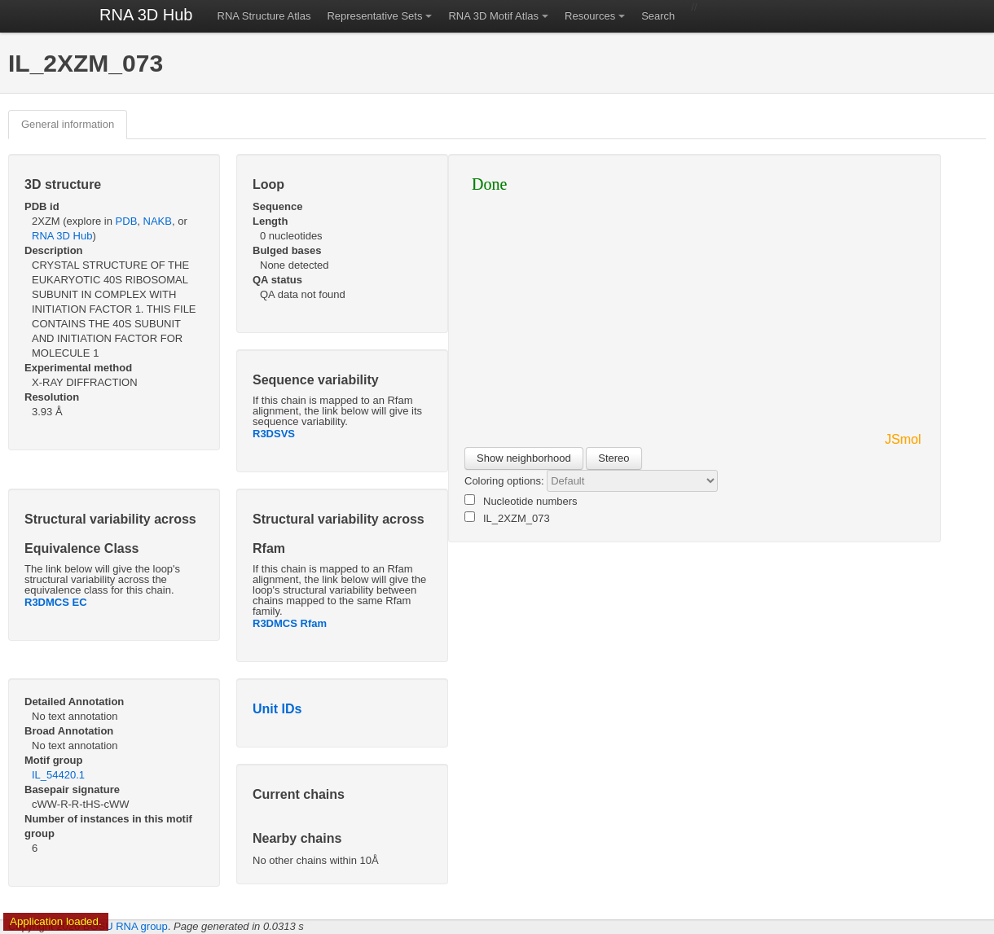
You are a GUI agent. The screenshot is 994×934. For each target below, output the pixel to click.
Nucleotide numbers (521, 500)
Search (658, 16)
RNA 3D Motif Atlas (493, 16)
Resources (590, 16)
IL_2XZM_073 (507, 517)
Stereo (613, 458)
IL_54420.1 (58, 775)
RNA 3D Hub (146, 15)
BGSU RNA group (125, 926)
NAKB (157, 221)
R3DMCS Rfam (290, 623)
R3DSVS (274, 434)
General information (67, 124)
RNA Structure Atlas (264, 16)
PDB (127, 221)
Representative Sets (374, 16)
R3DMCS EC (55, 602)
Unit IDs (277, 709)
